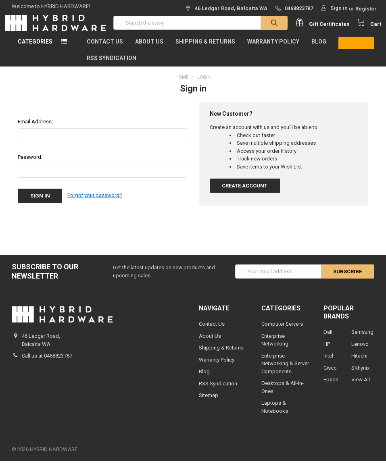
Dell (327, 339)
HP (326, 351)
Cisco (330, 375)
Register (366, 9)
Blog (318, 49)
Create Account (244, 193)
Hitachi (359, 363)
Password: (30, 164)
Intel (328, 363)
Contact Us (105, 49)
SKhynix (360, 375)
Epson (330, 387)
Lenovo (360, 351)
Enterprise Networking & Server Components (285, 371)
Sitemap (208, 402)
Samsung (362, 339)
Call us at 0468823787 (47, 363)
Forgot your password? (94, 203)
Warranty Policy (273, 49)
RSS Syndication (111, 65)
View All (360, 387)
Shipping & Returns (205, 49)
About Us (149, 49)
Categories (35, 49)
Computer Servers (282, 331)
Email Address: (35, 129)
